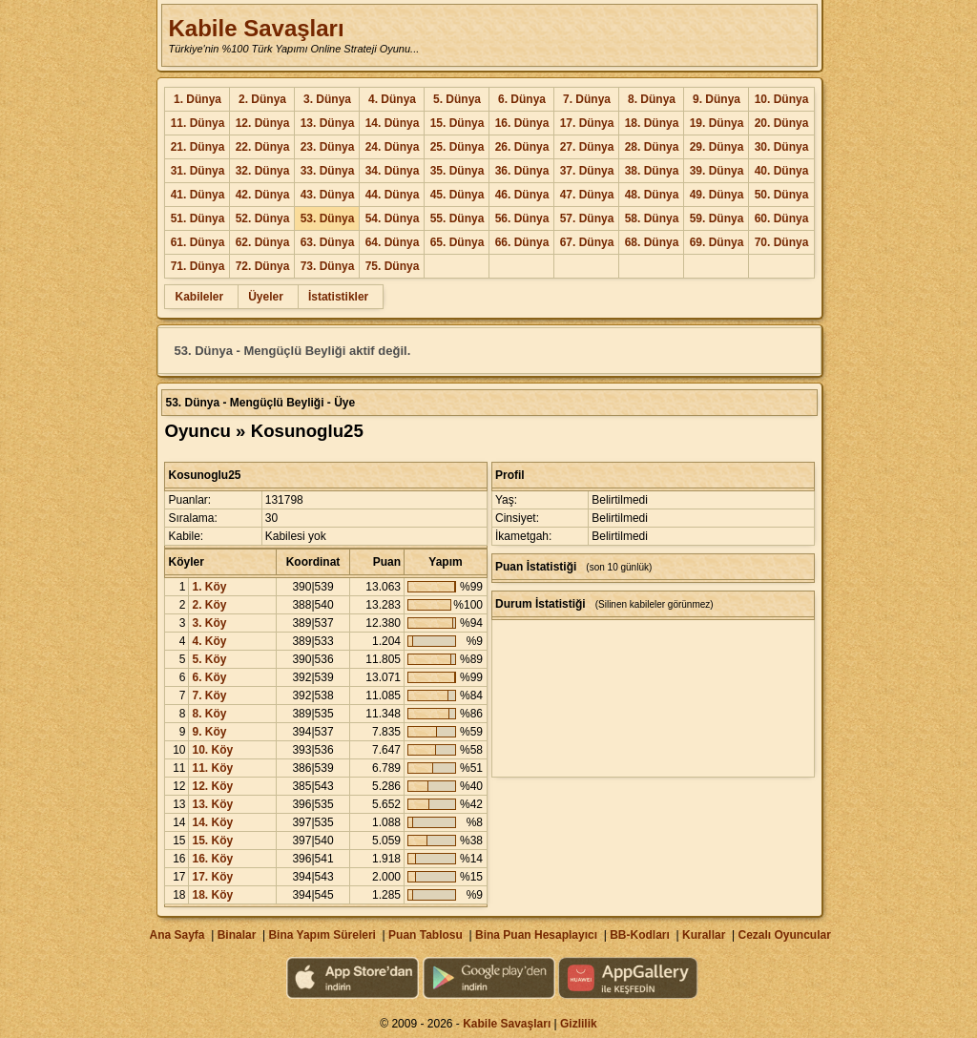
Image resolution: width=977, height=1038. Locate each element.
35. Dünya (457, 170)
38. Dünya (652, 170)
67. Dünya (587, 242)
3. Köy (209, 623)
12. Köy (212, 786)
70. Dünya (782, 242)
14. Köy (212, 822)
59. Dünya (717, 218)
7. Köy (209, 695)
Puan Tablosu (425, 935)
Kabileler (199, 296)
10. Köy (212, 750)
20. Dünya (782, 123)
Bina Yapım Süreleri (322, 935)
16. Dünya (522, 123)
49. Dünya (717, 194)
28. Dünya (652, 147)
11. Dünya (198, 123)
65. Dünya (457, 242)
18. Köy (212, 895)
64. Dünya (392, 242)
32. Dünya (263, 170)
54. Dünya (392, 218)
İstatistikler (338, 296)
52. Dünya (263, 218)
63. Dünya (328, 242)
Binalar (237, 935)
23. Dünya (328, 147)
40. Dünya (782, 170)
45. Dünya (457, 194)
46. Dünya (522, 194)
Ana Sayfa (176, 935)
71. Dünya (198, 266)
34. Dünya (392, 170)
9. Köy (209, 731)
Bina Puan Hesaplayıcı (536, 935)
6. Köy (209, 677)
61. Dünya (198, 242)
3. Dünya (327, 99)
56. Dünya (522, 218)
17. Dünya (587, 123)
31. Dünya (198, 170)
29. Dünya (717, 147)
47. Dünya (587, 194)
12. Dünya (263, 123)
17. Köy (212, 876)
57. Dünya (587, 218)
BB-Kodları (640, 935)
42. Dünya (263, 194)
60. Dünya (782, 218)
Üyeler (265, 296)
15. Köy (212, 840)
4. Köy (209, 641)
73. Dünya (328, 266)
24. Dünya (392, 147)
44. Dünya (392, 194)
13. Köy (212, 804)
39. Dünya (717, 170)
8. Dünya (652, 99)
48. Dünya (652, 194)
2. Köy (209, 605)
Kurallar (703, 935)
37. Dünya (587, 170)
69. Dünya (717, 242)
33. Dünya (328, 170)
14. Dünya (392, 123)
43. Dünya (328, 194)
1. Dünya (197, 99)
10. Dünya (782, 99)
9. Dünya (716, 99)
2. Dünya (262, 99)
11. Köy (212, 768)
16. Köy (212, 858)
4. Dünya (392, 99)
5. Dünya (457, 99)
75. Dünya (392, 266)
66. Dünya (522, 242)
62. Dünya (263, 242)
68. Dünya (652, 242)
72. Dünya (263, 266)
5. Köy (209, 659)
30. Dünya (782, 147)
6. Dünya (522, 99)
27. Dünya (587, 147)
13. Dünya (328, 123)
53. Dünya (328, 218)
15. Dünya (457, 123)
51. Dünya (198, 218)
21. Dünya (198, 147)
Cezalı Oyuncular (784, 935)
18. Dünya (652, 123)
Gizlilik (578, 1023)
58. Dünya (652, 218)
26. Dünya (522, 147)
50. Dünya (782, 194)
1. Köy (209, 586)
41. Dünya (198, 194)
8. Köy (209, 713)
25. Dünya (457, 147)
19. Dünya (717, 123)
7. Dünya (587, 99)
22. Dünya (263, 147)
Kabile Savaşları (255, 28)
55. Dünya (457, 218)
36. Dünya (522, 170)
